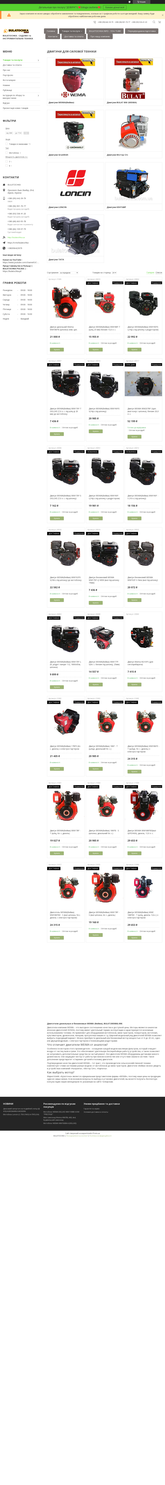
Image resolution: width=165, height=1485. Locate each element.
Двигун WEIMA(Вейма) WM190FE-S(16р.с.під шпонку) (104, 410)
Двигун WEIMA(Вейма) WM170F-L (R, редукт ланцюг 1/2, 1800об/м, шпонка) (65, 664)
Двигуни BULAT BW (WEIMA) (122, 102)
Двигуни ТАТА (56, 259)
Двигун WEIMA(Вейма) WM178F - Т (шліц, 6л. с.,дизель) (65, 832)
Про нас (6, 70)
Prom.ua (96, 1133)
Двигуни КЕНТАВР (116, 207)
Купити (57, 350)
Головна (51, 31)
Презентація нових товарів (15, 108)
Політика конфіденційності (100, 1136)
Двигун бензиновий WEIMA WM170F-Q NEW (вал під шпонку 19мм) (104, 580)
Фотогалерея (9, 80)
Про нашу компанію (100, 36)
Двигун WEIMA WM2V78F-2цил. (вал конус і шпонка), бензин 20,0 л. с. (143, 411)
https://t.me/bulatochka (18, 242)
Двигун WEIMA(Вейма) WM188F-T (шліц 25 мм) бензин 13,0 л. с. (104, 328)
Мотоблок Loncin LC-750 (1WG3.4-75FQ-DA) (21, 1114)
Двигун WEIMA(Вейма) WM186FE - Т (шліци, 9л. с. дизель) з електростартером (143, 749)
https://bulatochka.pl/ (12, 271)
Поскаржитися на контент (77, 1136)
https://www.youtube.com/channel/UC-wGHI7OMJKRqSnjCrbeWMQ (21, 262)
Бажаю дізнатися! (114, 7)
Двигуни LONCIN (58, 207)
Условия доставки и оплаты (96, 1112)
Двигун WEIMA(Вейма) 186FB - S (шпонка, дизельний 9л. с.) (104, 832)
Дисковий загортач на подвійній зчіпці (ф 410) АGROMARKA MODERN (21, 1109)
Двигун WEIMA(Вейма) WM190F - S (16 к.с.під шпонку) (143, 497)
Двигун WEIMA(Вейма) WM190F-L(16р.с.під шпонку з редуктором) (104, 497)
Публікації (7, 90)
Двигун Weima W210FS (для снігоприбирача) (140, 663)
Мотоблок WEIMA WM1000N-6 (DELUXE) (59, 1123)
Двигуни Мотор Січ (117, 154)
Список (159, 272)
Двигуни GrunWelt (58, 154)
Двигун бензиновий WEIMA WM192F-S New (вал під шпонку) (143, 578)
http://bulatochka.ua (16, 237)
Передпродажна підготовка (142, 31)
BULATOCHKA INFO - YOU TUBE (105, 31)
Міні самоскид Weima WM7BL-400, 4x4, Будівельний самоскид (59, 1118)
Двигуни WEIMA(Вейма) (61, 102)
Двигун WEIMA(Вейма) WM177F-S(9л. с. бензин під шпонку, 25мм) (104, 663)
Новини (6, 85)
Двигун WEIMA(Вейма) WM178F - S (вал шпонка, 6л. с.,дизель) (104, 913)
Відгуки (6, 103)
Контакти (52, 36)
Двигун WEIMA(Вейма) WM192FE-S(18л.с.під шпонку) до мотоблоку (65, 578)
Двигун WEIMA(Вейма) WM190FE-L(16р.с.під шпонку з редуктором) (143, 328)
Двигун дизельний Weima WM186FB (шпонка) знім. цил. (63, 328)
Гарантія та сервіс (92, 1108)
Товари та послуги (71, 31)
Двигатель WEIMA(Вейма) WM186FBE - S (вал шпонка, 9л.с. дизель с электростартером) (65, 915)
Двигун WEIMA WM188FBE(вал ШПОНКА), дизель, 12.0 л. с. (142, 832)
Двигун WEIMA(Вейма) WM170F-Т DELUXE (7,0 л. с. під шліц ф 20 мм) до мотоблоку (65, 411)
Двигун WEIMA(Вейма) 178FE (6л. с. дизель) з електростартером (65, 747)
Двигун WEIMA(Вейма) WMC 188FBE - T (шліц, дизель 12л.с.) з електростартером (143, 915)
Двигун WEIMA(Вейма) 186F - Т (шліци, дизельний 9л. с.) (103, 747)
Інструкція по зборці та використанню (13, 96)
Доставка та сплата (73, 36)
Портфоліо (8, 75)
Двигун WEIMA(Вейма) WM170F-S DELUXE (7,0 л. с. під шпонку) (65, 497)
